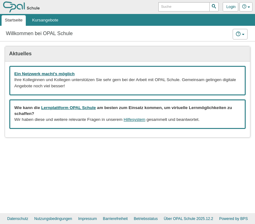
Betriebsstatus (146, 219)
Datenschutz (17, 219)
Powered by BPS (233, 219)
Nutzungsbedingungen (53, 219)
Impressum (87, 219)
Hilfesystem (134, 119)
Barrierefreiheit (115, 219)
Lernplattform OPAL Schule (68, 107)
